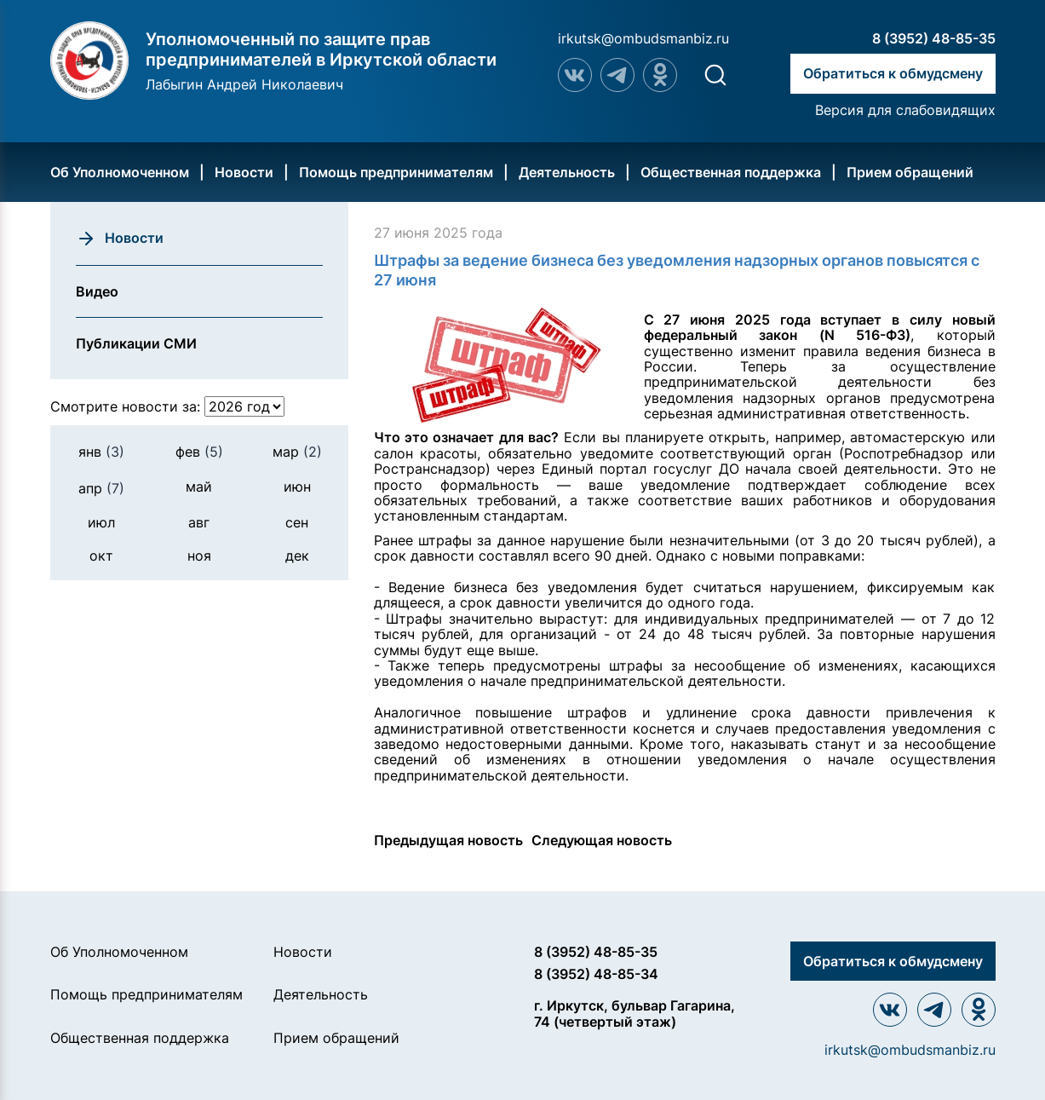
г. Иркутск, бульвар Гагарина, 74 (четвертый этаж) (634, 1013)
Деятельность (567, 172)
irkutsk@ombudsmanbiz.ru (643, 38)
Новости (244, 172)
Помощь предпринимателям (396, 172)
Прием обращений (910, 172)
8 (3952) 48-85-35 (934, 38)
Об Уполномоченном (119, 172)
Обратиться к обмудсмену (893, 73)
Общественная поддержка (730, 172)
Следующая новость (601, 840)
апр (101, 488)
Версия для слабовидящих (905, 109)
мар (297, 451)
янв (101, 451)
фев (199, 451)
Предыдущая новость (448, 840)
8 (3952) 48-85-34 (596, 974)
